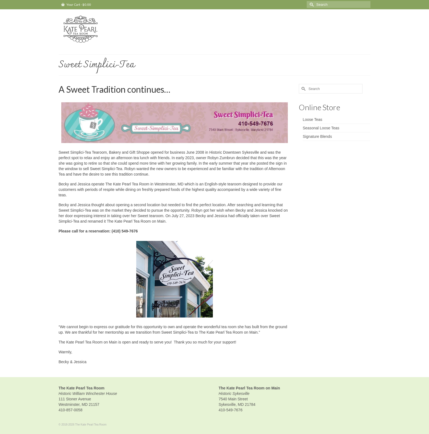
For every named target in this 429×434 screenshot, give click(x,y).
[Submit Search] (311, 4)
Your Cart (76, 4)
